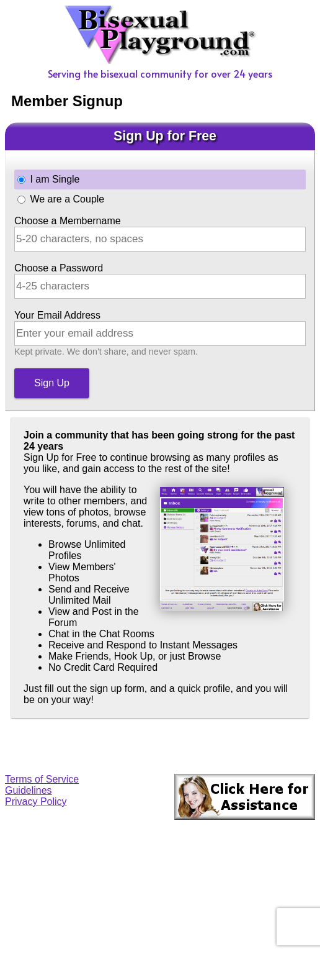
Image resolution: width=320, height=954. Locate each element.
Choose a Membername (67, 221)
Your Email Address (57, 315)
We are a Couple (67, 199)
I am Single (54, 179)
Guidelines (28, 790)
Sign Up (51, 383)
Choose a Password (58, 268)
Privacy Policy (36, 801)
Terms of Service (42, 779)
